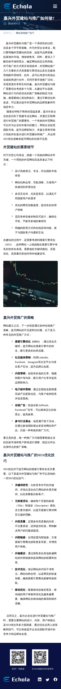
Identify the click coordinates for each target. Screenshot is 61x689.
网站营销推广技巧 (25, 33)
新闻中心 (7, 33)
